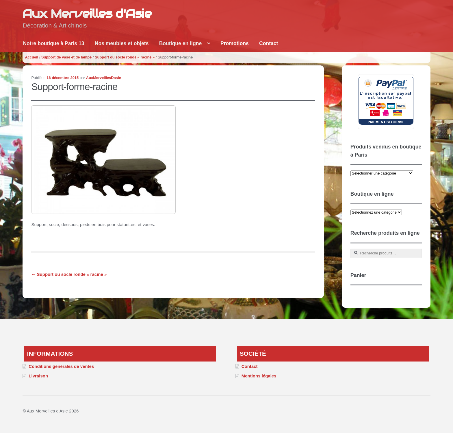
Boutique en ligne (180, 43)
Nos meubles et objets (122, 43)
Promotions (234, 43)
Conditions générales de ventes (61, 366)
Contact (268, 43)
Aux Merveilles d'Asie (87, 13)
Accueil (31, 57)
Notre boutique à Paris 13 (53, 43)
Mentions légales (259, 375)
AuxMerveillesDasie (103, 78)
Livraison (38, 375)
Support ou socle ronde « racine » (125, 57)
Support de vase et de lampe (66, 57)
